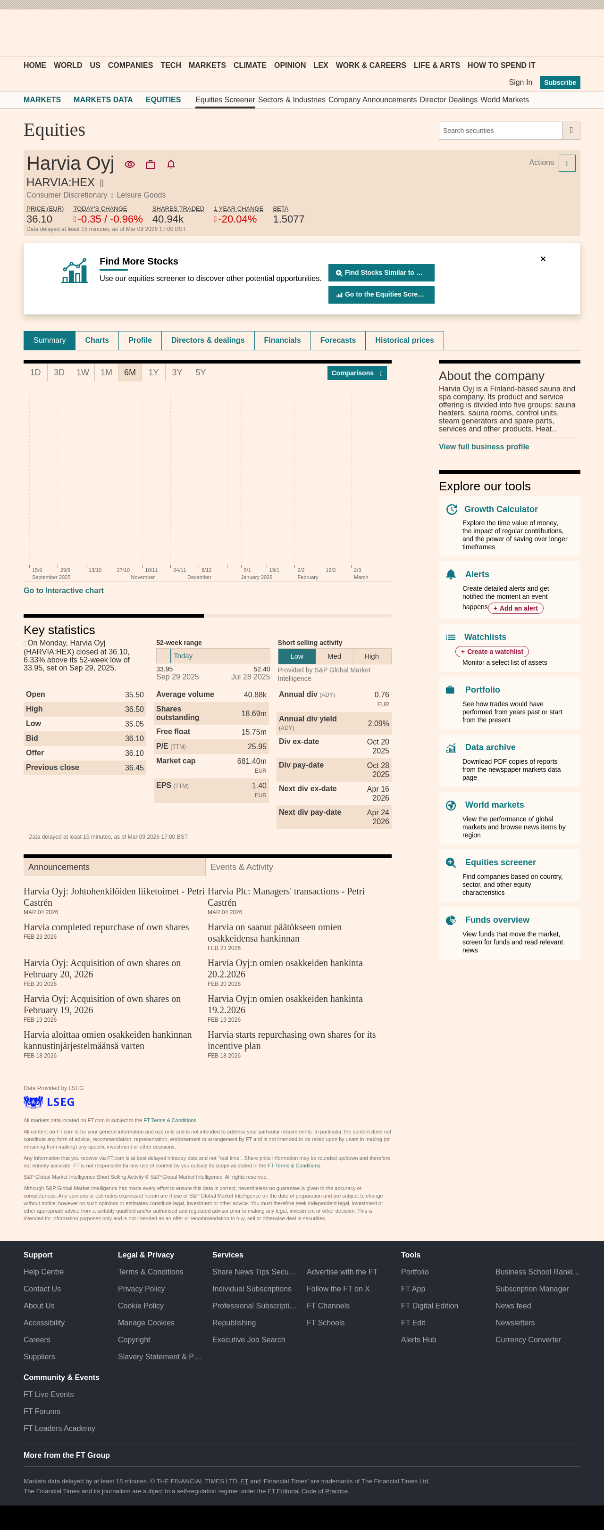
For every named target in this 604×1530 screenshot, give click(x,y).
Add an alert (519, 608)
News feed (513, 1306)
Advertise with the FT (342, 1272)
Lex (321, 65)
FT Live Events (49, 1394)
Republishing (234, 1323)
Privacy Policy (141, 1289)
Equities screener (500, 862)
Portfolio (482, 690)
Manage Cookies (146, 1323)
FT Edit (413, 1323)
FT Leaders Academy (59, 1428)
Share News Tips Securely (254, 1272)
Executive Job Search (248, 1340)
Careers (37, 1340)
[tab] (50, 340)
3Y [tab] (177, 372)
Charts (97, 340)
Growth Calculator (501, 509)
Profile (140, 340)
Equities (163, 100)
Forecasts (338, 340)
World (68, 65)
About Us (39, 1306)
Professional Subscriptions (254, 1306)
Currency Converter (528, 1340)
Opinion (290, 65)
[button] (28, 33)
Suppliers (39, 1357)
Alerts (477, 574)
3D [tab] (59, 372)
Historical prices (404, 340)
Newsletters (515, 1323)
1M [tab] (106, 372)
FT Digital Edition (430, 1306)
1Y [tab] (153, 372)
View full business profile (484, 447)
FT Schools (326, 1323)
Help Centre (44, 1272)
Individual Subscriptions (252, 1289)
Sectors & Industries (292, 100)
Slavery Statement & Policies (160, 1357)
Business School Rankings (537, 1272)
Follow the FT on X (338, 1289)
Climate (250, 65)
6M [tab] (130, 372)
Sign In (520, 82)
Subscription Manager (532, 1289)
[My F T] (568, 33)
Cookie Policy (141, 1306)
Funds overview (497, 920)
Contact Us (42, 1289)
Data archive (490, 747)
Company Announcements (372, 100)
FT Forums (42, 1411)
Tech (170, 65)
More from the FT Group (67, 1455)
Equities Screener (225, 100)
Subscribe (560, 82)
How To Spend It (502, 65)
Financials (282, 340)
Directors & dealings (208, 340)
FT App (413, 1289)
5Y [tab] (200, 372)
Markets (207, 65)
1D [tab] (35, 372)
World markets (494, 805)
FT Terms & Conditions (169, 1120)
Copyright (134, 1340)
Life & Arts (437, 65)
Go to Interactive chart (64, 591)
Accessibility (44, 1323)
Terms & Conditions (151, 1272)
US (95, 65)
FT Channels (328, 1306)
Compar (357, 373)
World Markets (504, 100)
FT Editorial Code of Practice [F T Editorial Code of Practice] (308, 1491)
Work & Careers (371, 65)
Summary (50, 340)
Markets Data (103, 100)
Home (35, 65)
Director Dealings (449, 100)
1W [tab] (82, 372)
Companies (130, 65)
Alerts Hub (418, 1340)
